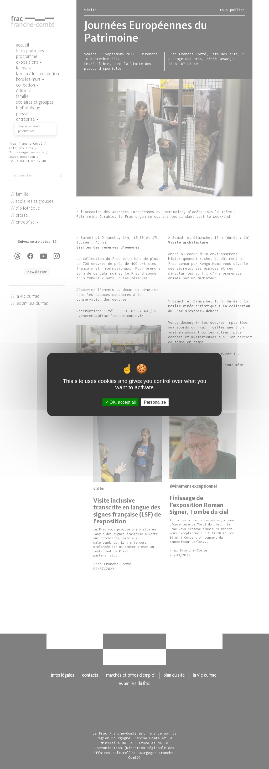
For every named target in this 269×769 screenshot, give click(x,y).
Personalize (155, 402)
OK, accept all (120, 402)
